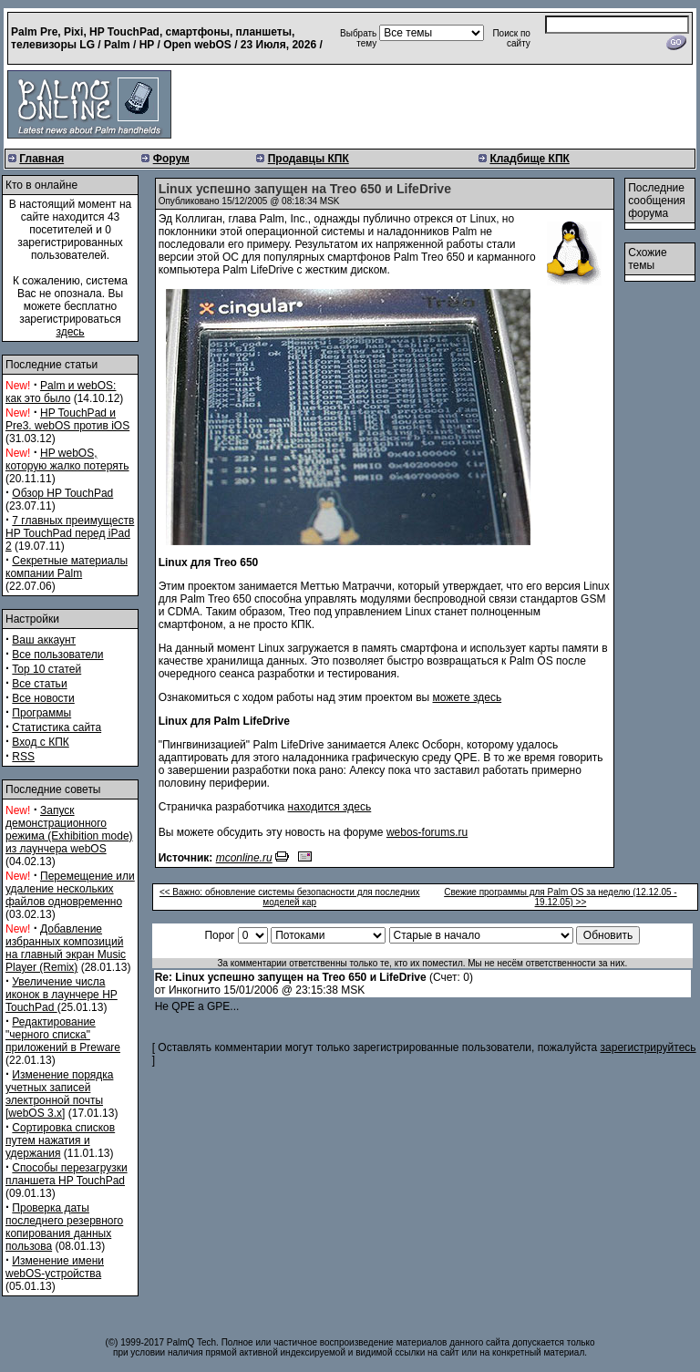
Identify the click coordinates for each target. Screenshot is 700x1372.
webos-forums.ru (427, 832)
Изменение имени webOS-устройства (54, 1267)
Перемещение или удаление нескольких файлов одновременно (70, 889)
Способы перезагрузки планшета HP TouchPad (66, 1174)
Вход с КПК (40, 742)
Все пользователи (57, 654)
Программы (41, 713)
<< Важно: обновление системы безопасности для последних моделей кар (290, 897)
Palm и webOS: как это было (60, 392)
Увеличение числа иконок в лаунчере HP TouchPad (61, 994)
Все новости (43, 698)
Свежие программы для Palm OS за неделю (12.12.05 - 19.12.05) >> (560, 897)
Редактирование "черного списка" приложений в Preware (62, 1035)
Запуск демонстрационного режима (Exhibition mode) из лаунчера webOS (69, 829)
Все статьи (39, 683)
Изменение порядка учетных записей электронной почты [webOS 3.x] (59, 1093)
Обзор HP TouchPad (62, 493)
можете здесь (467, 697)
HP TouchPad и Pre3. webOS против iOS (67, 419)
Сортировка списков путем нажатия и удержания (60, 1140)
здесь (70, 331)
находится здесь (330, 806)
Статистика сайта (56, 727)
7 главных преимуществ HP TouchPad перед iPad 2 (69, 533)
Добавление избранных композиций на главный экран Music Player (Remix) (65, 948)
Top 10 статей (46, 669)
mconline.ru (244, 857)
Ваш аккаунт (44, 640)
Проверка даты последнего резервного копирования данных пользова (64, 1227)
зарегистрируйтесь (648, 1047)
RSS (23, 756)
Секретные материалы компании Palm (66, 567)
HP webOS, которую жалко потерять (67, 459)
